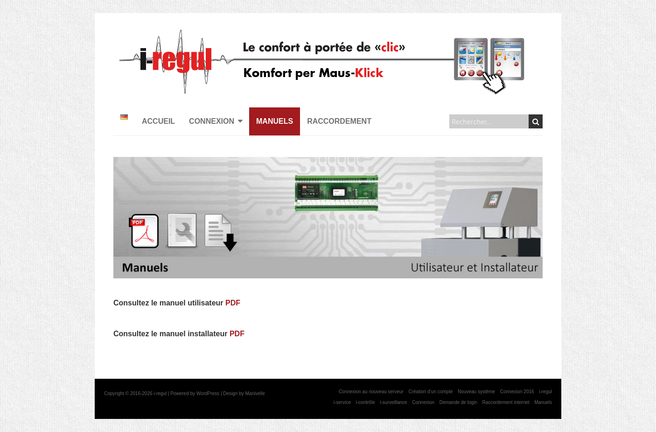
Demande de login (458, 402)
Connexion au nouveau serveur (371, 391)
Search (535, 121)
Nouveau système (476, 391)
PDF (232, 303)
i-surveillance (393, 402)
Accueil (158, 121)
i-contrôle (365, 402)
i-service (342, 402)
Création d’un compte (430, 391)
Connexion (211, 121)
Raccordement (339, 121)
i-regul (545, 391)
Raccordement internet (505, 402)
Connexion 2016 (517, 391)
